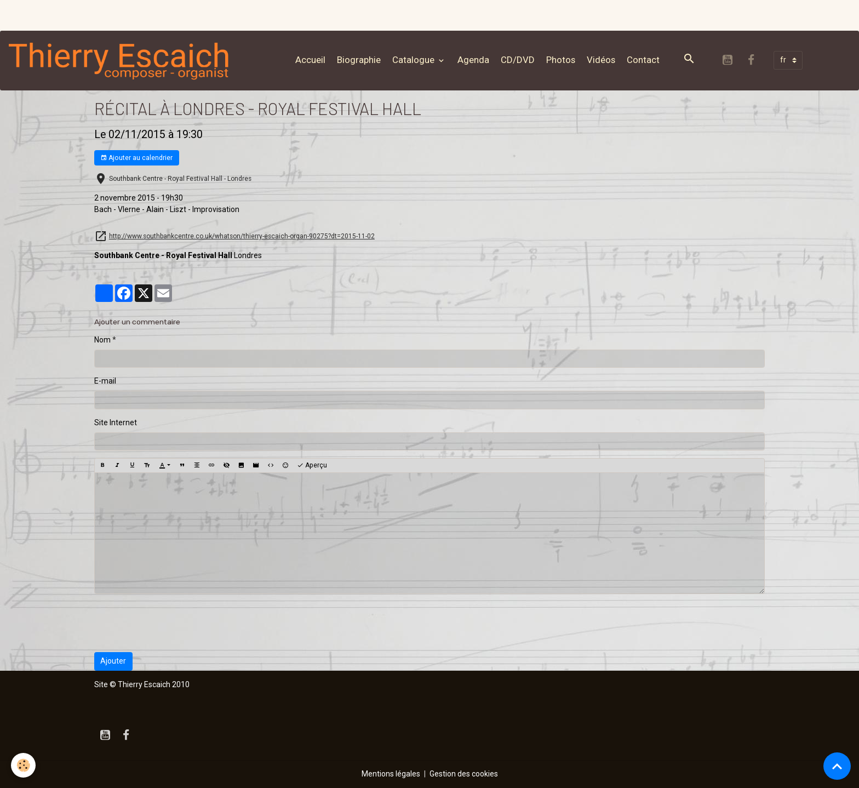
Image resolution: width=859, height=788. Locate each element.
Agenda (473, 59)
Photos (560, 59)
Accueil (310, 59)
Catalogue (414, 59)
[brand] (122, 60)
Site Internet (115, 422)
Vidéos (601, 59)
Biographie (359, 59)
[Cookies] (23, 765)
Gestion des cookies (464, 773)
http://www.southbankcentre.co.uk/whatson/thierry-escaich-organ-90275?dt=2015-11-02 (242, 236)
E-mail (105, 380)
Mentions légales (391, 773)
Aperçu (312, 465)
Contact (643, 59)
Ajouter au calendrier (136, 158)
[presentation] (177, 623)
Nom (102, 339)
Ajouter (113, 660)
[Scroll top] (837, 766)
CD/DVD (518, 59)
